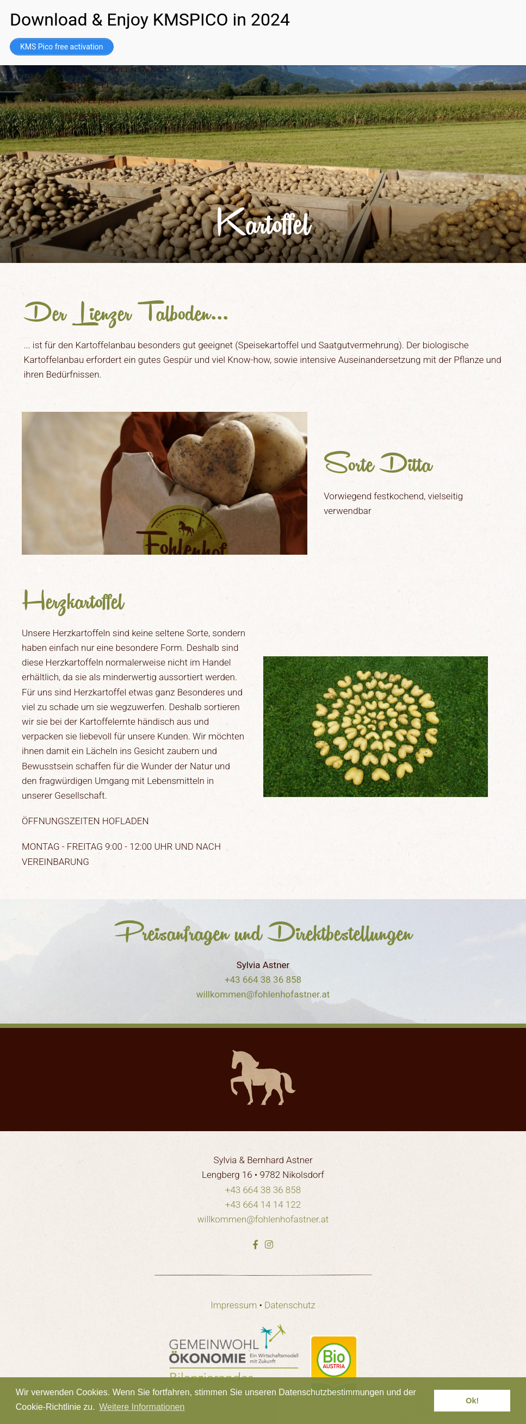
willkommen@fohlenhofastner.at (263, 994)
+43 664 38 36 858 (263, 979)
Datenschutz (289, 1305)
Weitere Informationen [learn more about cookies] (141, 1407)
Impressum (234, 1305)
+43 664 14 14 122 (263, 1204)
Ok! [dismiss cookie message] (472, 1400)
